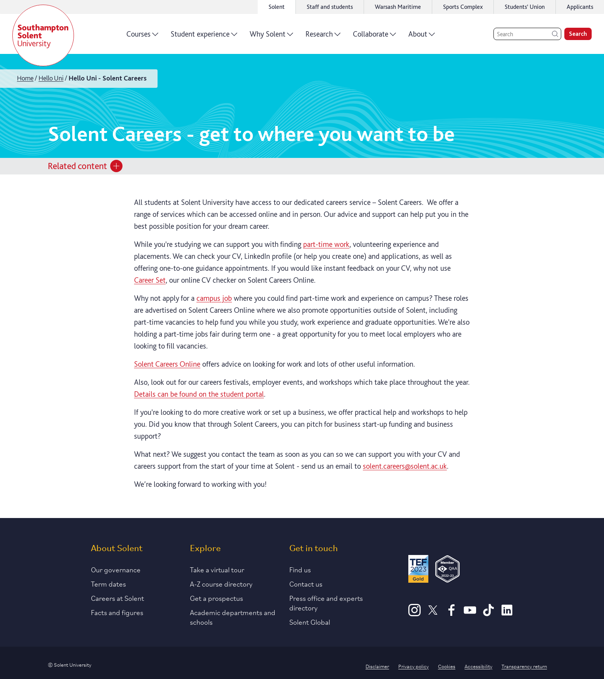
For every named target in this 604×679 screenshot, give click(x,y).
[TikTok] (488, 613)
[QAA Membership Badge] (447, 570)
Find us (300, 569)
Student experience (204, 36)
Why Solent (271, 36)
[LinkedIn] (507, 613)
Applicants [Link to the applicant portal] (580, 6)
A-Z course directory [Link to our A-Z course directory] (221, 583)
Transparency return (524, 666)
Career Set (150, 280)
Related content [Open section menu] (85, 166)
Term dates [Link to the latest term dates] (108, 583)
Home (25, 78)
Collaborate (374, 36)
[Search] (527, 34)
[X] (433, 613)
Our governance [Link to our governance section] (116, 569)
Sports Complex (463, 6)
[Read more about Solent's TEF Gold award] (418, 570)
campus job (214, 298)
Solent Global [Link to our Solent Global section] (309, 622)
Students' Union (525, 6)
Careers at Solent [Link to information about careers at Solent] (117, 598)
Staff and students (330, 6)
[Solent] (43, 35)
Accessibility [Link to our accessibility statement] (478, 666)
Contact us (305, 583)
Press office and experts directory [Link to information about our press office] (326, 602)
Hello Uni (51, 78)
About (421, 36)
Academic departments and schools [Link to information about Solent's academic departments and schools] (232, 617)
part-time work (326, 244)
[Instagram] (414, 613)
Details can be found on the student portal (199, 394)
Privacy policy (413, 666)
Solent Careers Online (167, 364)
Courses (142, 36)
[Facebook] (451, 613)
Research (323, 36)
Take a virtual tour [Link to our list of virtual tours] (217, 569)
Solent (276, 6)
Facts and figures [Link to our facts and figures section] (117, 612)
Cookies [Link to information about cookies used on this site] (446, 666)
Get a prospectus (216, 598)
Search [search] (578, 33)
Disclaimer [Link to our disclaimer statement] (377, 666)
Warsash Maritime (398, 6)
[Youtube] (470, 613)
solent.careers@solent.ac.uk (405, 466)
